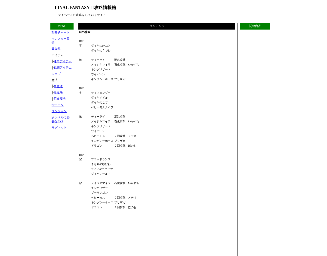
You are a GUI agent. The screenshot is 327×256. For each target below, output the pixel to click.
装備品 (56, 49)
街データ (58, 105)
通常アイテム (63, 61)
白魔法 (58, 86)
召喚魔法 (60, 98)
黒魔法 (58, 92)
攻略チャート (61, 32)
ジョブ (56, 73)
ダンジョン (59, 111)
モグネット (59, 127)
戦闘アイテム (63, 67)
